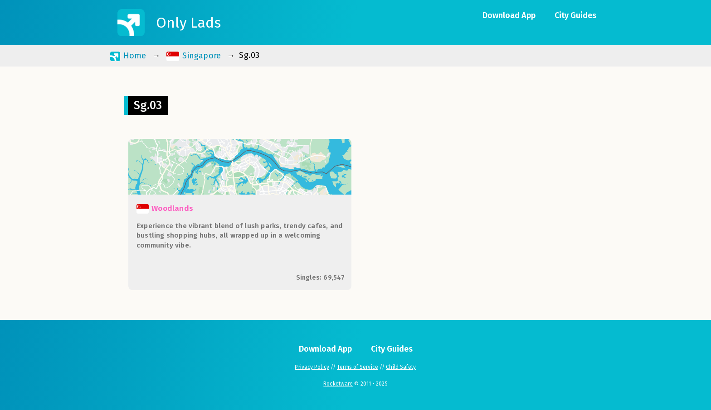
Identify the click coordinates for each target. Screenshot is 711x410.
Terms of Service (357, 367)
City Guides (575, 15)
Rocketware (338, 384)
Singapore (193, 56)
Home (128, 56)
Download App (509, 15)
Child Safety (401, 367)
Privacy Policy (312, 367)
